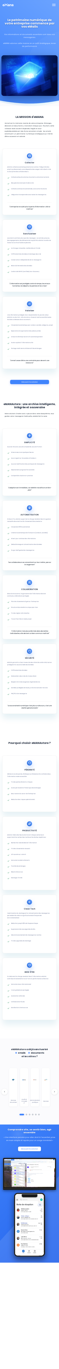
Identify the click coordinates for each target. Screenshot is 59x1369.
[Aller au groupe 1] (21, 1114)
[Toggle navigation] (54, 5)
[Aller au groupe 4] (32, 1114)
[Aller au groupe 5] (36, 1114)
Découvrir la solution (29, 382)
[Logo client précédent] (4, 1092)
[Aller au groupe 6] (39, 1114)
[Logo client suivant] (54, 1092)
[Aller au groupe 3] (29, 1114)
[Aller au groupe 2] (26, 1114)
